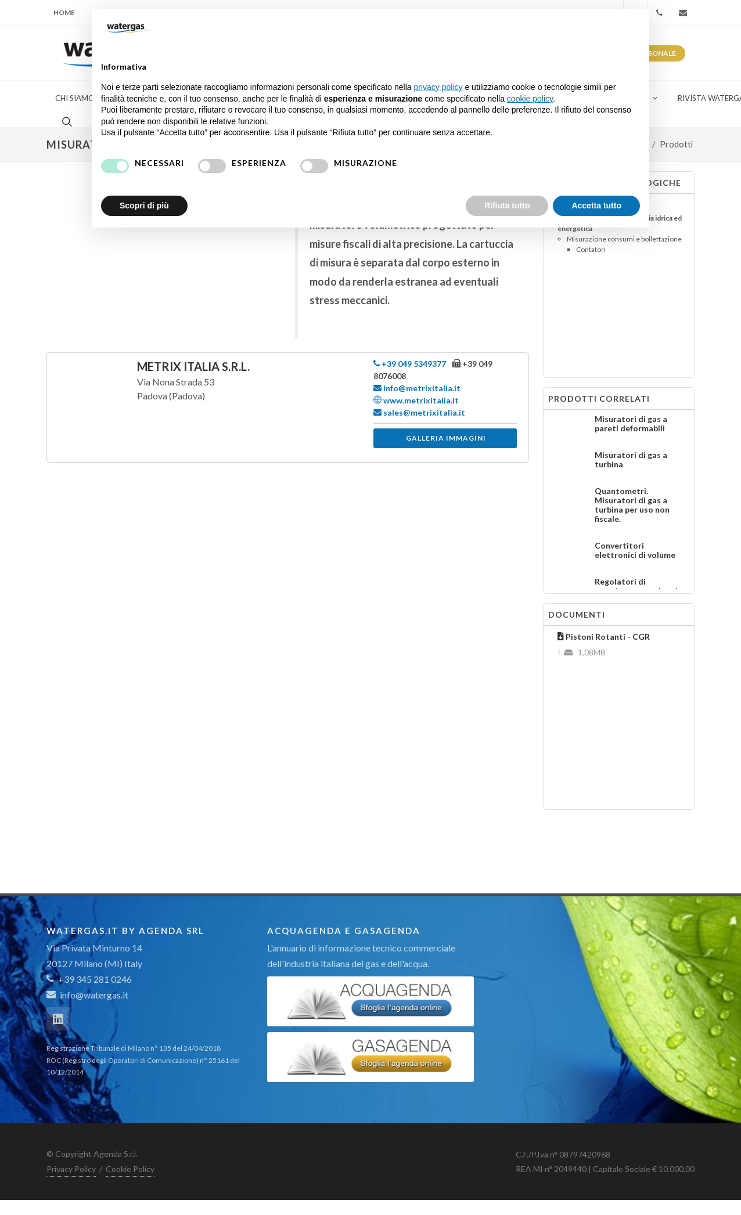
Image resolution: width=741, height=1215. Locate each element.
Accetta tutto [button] (596, 205)
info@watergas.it (94, 994)
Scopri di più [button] (144, 205)
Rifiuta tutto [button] (507, 205)
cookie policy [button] (530, 98)
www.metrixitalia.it (416, 400)
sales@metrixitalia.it (419, 412)
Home (64, 12)
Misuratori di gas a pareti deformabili (631, 423)
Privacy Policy (71, 1169)
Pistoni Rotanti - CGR (603, 636)
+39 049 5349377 (409, 364)
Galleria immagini (446, 438)
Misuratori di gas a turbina (631, 459)
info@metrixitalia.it (417, 388)
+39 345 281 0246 (89, 979)
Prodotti (676, 144)
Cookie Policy (130, 1169)
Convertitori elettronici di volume (635, 550)
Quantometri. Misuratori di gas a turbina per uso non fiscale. (632, 505)
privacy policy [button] (438, 87)
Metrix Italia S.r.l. (193, 366)
